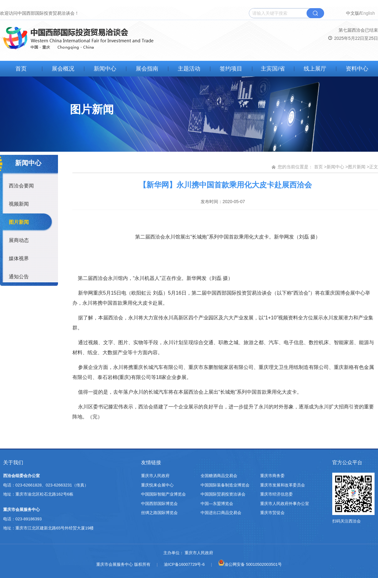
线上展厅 (315, 69)
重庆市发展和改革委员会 (282, 485)
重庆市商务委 (272, 475)
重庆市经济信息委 (276, 494)
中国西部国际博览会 (159, 503)
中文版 (352, 13)
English (367, 13)
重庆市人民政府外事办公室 (284, 503)
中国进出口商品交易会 (221, 512)
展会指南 (147, 69)
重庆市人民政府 (155, 475)
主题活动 (189, 69)
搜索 (315, 13)
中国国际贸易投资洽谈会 (223, 494)
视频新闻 (19, 204)
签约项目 (231, 69)
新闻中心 (105, 69)
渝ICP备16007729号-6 (184, 564)
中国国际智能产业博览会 (163, 494)
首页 (21, 69)
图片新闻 (19, 222)
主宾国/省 (273, 69)
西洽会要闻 (21, 185)
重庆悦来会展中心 (157, 485)
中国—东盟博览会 (217, 503)
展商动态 (19, 240)
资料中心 (357, 69)
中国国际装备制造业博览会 (225, 485)
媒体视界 (19, 258)
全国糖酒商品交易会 (219, 475)
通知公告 (19, 276)
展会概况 (63, 69)
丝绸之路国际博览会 (159, 512)
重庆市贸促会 (272, 512)
